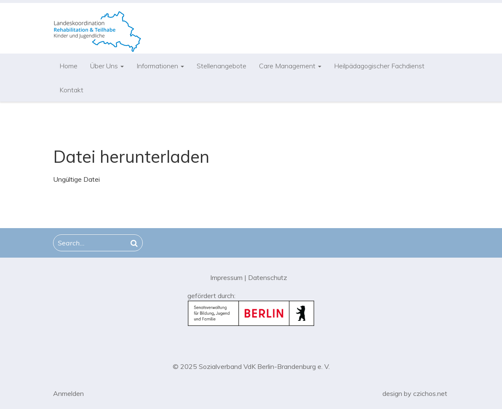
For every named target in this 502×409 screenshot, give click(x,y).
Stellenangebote (221, 66)
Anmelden (68, 393)
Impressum (226, 277)
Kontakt (71, 90)
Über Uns (107, 66)
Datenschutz (267, 277)
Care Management (290, 66)
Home (68, 66)
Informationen (160, 66)
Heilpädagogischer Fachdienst (379, 66)
